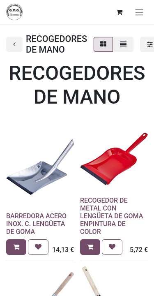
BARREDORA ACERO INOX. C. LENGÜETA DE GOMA (36, 224)
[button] (16, 247)
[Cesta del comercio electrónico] (119, 12)
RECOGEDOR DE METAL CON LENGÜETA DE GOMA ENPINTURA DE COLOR (111, 216)
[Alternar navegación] (139, 12)
